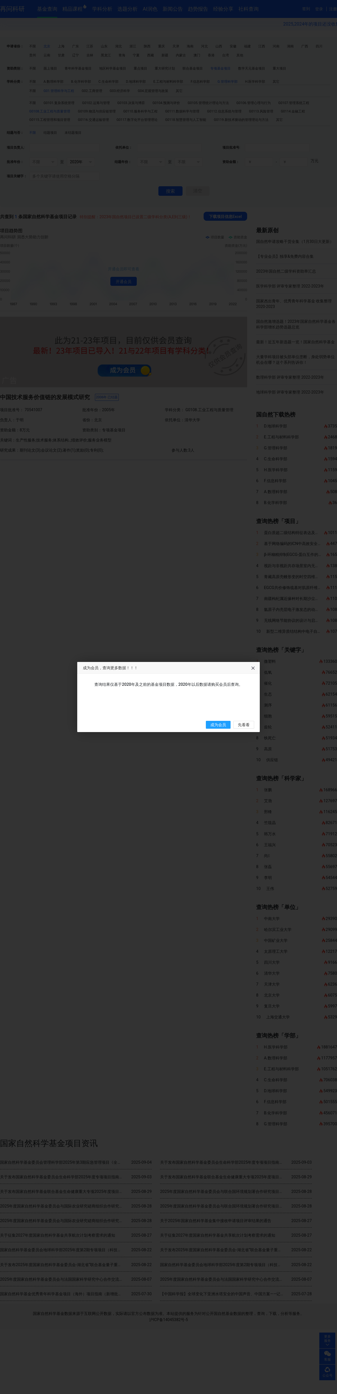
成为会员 (218, 725)
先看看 (244, 725)
